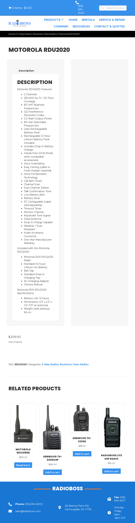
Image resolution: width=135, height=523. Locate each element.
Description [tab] (26, 67)
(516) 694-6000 (84, 6)
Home (11, 30)
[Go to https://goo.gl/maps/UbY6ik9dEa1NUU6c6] (77, 504)
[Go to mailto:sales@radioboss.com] (28, 508)
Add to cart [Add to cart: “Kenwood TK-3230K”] (82, 450)
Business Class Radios (45, 30)
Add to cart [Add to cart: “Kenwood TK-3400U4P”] (52, 468)
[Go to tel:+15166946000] (28, 501)
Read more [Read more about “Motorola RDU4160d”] (23, 461)
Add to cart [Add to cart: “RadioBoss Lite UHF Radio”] (111, 467)
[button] (62, 16)
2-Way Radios (24, 30)
